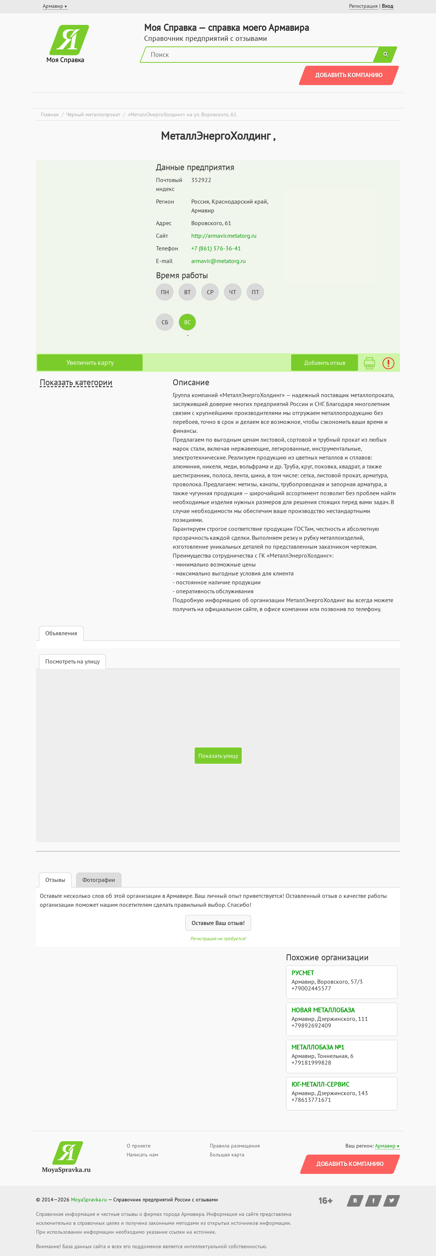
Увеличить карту (90, 362)
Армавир (385, 1145)
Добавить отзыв (324, 362)
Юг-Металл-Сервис (320, 1084)
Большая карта (227, 1154)
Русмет (303, 973)
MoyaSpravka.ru (89, 1199)
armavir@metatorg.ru (218, 260)
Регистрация (363, 6)
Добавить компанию (349, 75)
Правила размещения (235, 1145)
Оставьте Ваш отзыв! (218, 922)
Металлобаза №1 (318, 1047)
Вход (387, 6)
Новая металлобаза (323, 1010)
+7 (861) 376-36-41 (216, 248)
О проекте (138, 1145)
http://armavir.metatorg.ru (224, 235)
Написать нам (142, 1154)
